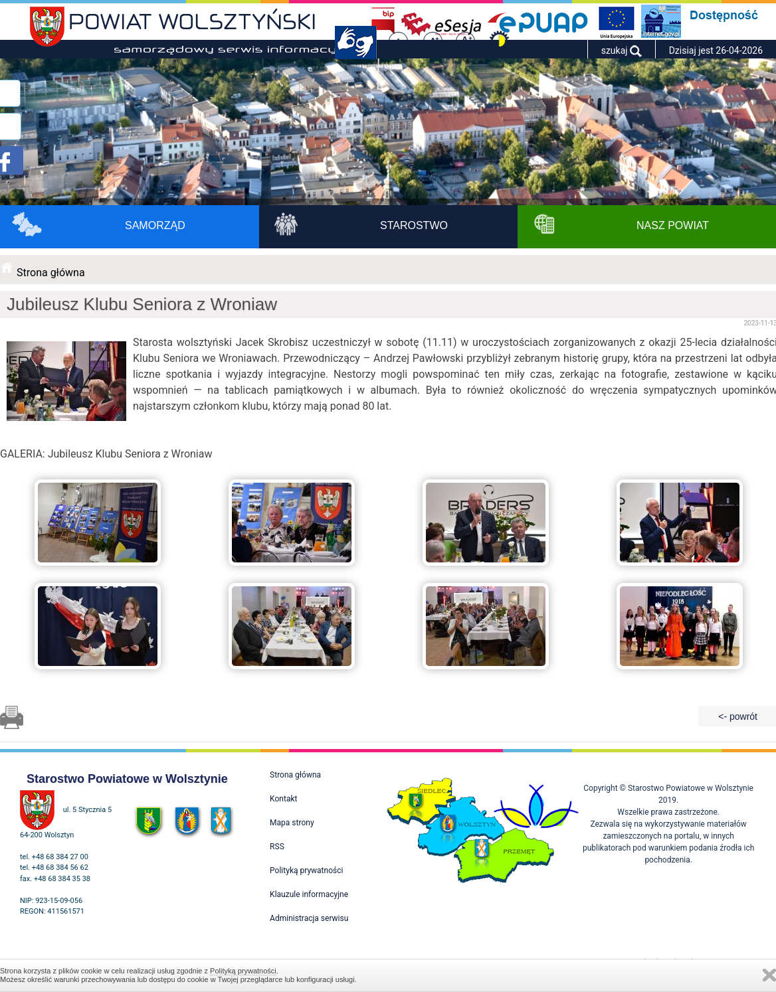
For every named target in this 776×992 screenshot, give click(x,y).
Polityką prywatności (243, 971)
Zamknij (769, 975)
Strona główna (51, 272)
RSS (277, 846)
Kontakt (283, 798)
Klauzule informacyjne (309, 894)
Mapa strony (292, 822)
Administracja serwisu (309, 918)
